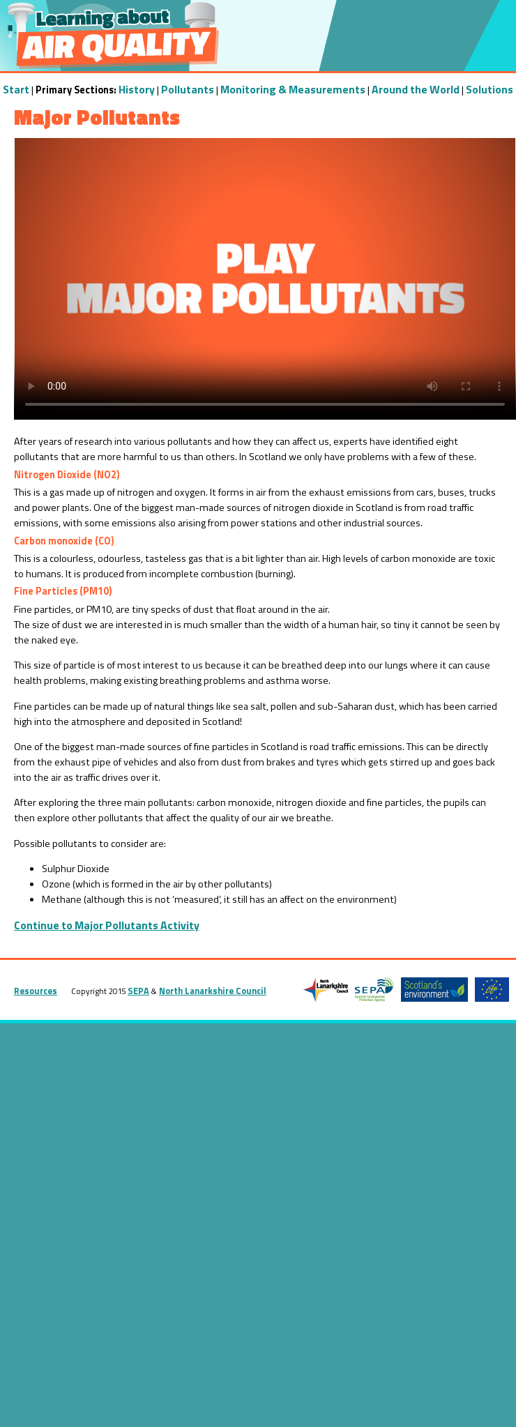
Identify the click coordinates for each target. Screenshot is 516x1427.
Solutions (489, 89)
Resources (35, 991)
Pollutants (187, 89)
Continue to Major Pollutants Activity (106, 925)
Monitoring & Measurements (292, 89)
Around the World (416, 89)
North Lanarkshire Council (212, 991)
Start (16, 89)
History (137, 89)
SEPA (138, 991)
